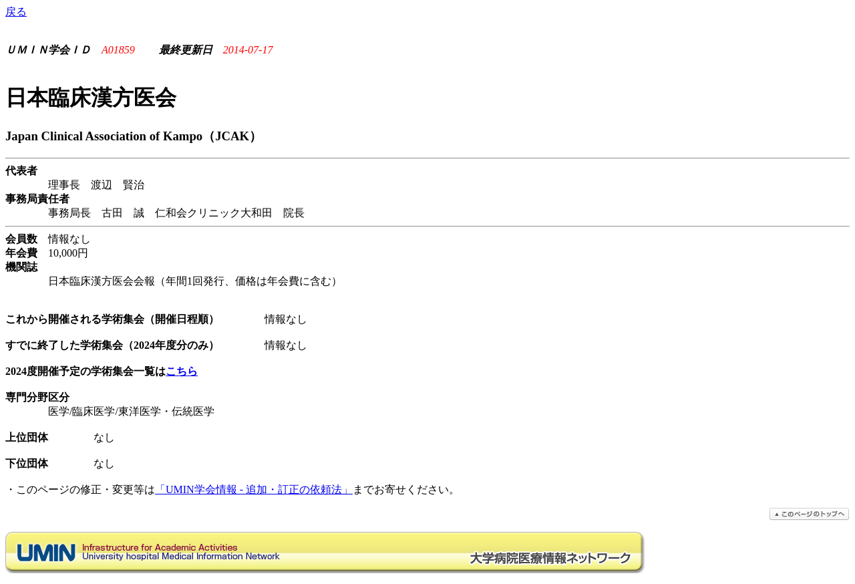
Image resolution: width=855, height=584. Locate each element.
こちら (182, 371)
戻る (16, 11)
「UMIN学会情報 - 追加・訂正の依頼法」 (254, 489)
